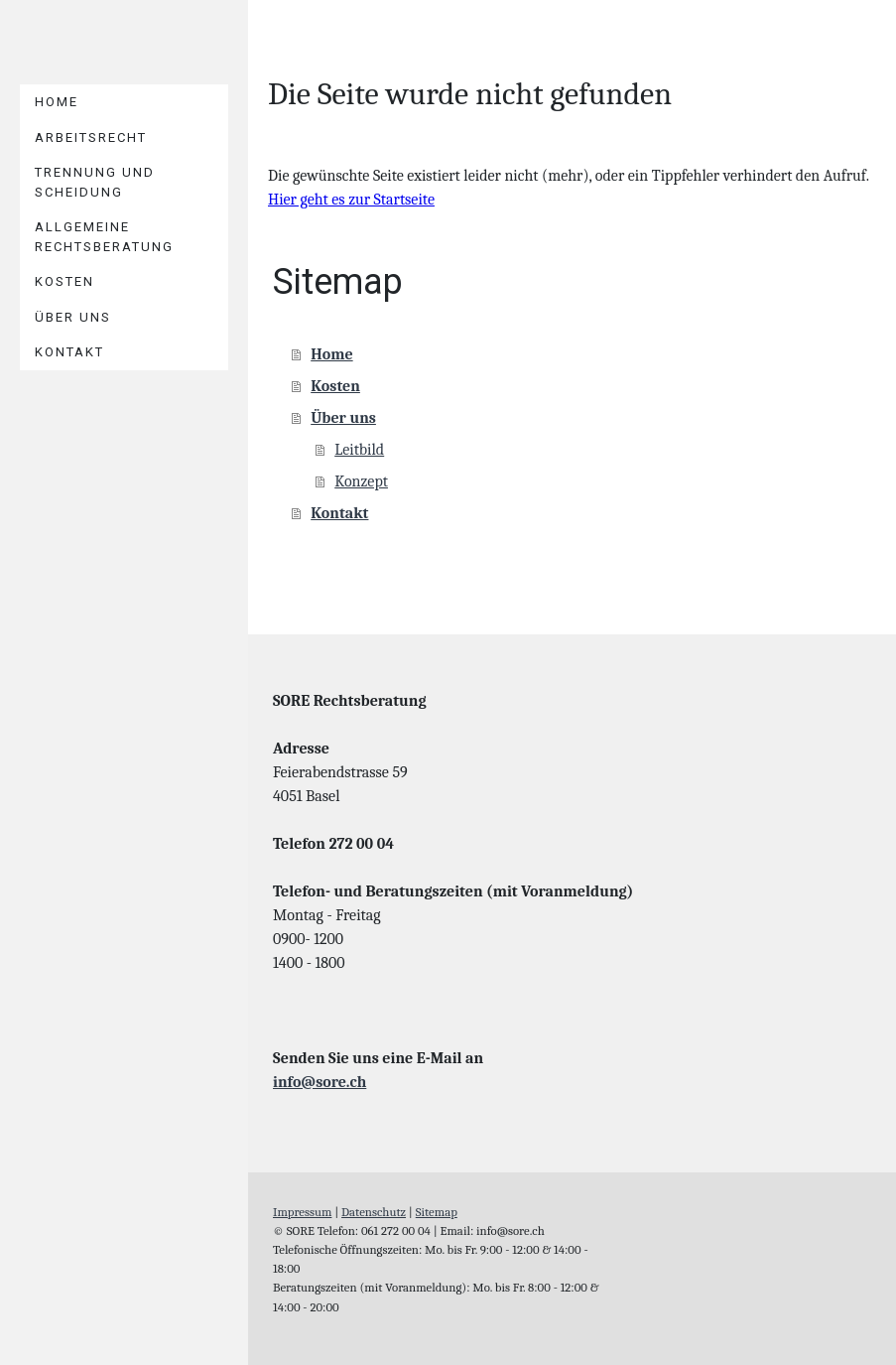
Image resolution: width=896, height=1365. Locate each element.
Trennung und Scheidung (95, 182)
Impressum (302, 1211)
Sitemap (436, 1211)
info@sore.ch (319, 1082)
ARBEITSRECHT (91, 137)
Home (56, 101)
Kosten (64, 281)
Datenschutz (373, 1211)
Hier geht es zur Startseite (351, 199)
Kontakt (69, 351)
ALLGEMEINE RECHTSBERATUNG (104, 236)
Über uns (73, 317)
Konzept (361, 481)
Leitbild (359, 450)
